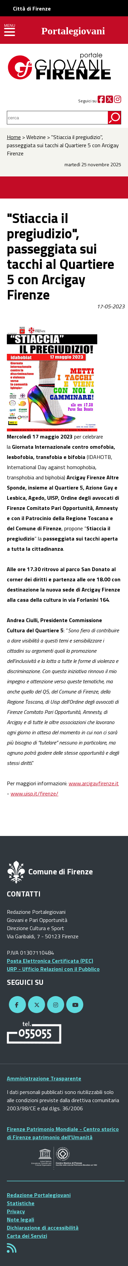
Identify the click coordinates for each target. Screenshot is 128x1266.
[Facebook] (101, 101)
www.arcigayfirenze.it (94, 783)
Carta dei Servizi (27, 1236)
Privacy (16, 1211)
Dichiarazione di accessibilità (43, 1228)
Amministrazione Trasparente (44, 1078)
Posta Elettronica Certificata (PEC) (50, 961)
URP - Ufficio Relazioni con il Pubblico (53, 969)
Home (14, 137)
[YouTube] (73, 1005)
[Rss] (11, 1250)
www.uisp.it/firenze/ (34, 793)
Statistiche (20, 1203)
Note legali (20, 1219)
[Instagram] (117, 101)
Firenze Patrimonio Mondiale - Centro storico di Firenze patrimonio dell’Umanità (63, 1133)
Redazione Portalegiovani (39, 1195)
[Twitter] (109, 101)
